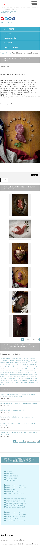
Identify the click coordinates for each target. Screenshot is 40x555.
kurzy (32, 378)
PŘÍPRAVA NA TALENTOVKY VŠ (15, 501)
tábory (36, 378)
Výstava (27, 378)
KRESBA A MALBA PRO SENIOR (15, 487)
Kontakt (14, 9)
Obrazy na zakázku (28, 374)
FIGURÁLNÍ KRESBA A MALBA (15, 493)
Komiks (3, 358)
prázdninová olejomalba (29, 358)
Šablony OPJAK (29, 369)
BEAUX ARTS (10, 474)
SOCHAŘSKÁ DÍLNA (12, 518)
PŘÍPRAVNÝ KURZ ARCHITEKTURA (16, 499)
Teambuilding (16, 376)
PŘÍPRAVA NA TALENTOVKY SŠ (15, 516)
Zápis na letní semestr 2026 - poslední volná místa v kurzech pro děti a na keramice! (18, 396)
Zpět (4, 180)
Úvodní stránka (7, 8)
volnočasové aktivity (11, 371)
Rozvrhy (35, 8)
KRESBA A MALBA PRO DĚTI (14, 512)
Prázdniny (10, 364)
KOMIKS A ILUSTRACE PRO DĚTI (16, 507)
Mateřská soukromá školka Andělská (22, 372)
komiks (20, 371)
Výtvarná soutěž (25, 376)
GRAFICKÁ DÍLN (11, 480)
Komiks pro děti (32, 380)
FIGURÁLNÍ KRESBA (12, 478)
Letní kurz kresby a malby (12, 367)
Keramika (25, 364)
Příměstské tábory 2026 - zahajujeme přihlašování (17, 417)
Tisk (29, 8)
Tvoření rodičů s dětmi (22, 382)
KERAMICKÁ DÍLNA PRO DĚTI (15, 505)
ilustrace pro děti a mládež (8, 382)
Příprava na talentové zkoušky (29, 367)
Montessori (4, 378)
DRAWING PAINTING (12, 476)
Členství (10, 378)
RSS (25, 8)
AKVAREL (9, 472)
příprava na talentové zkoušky (9, 380)
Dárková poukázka (18, 378)
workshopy (8, 372)
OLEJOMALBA (10, 489)
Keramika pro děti (22, 380)
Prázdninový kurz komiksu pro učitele (13, 410)
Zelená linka (6, 9)
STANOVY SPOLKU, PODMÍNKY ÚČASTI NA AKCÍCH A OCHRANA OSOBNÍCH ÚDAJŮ (18, 460)
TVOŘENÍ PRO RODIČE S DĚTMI (15, 520)
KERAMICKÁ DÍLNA (12, 491)
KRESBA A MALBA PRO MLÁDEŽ (16, 514)
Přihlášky (33, 376)
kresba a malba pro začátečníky (18, 362)
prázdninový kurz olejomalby (13, 358)
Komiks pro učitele (6, 369)
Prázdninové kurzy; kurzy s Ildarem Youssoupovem (14, 360)
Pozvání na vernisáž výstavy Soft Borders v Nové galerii (19, 403)
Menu (34, 3)
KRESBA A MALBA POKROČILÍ (15, 485)
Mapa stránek (18, 8)
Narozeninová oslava (16, 374)
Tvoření (18, 364)
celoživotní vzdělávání (18, 369)
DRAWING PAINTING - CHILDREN (16, 503)
